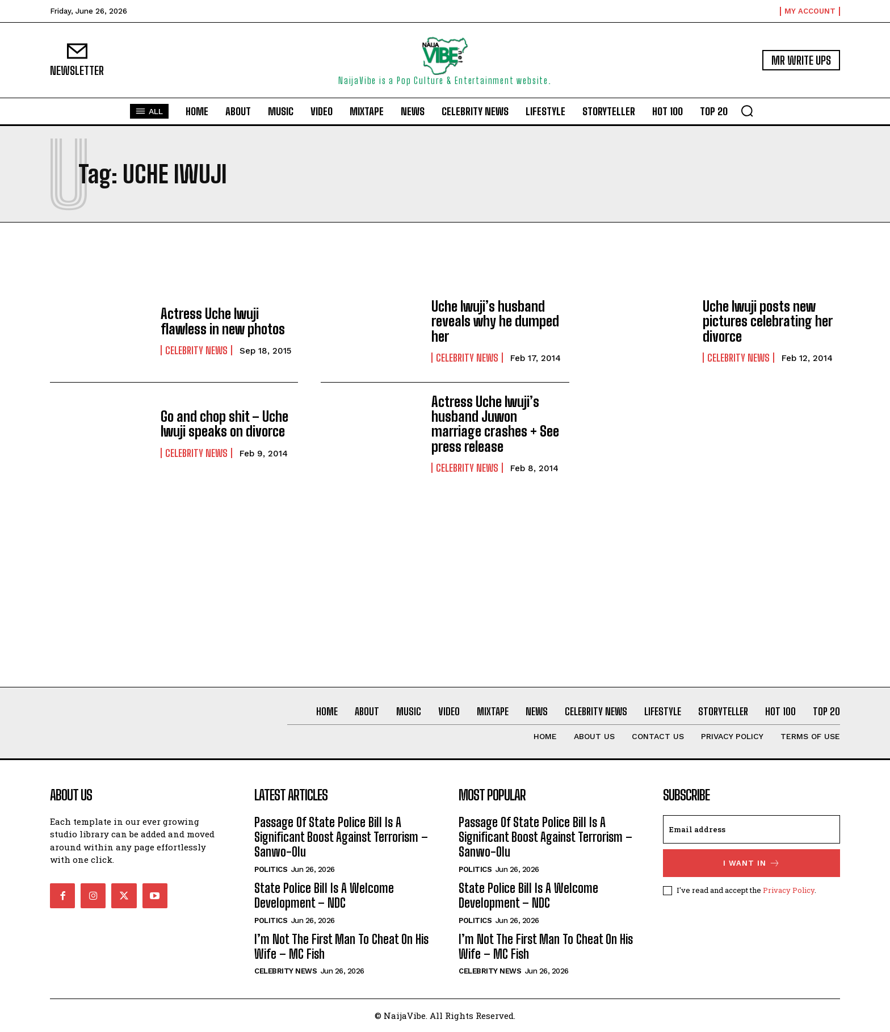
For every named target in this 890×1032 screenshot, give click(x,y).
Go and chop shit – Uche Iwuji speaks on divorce (224, 423)
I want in (751, 863)
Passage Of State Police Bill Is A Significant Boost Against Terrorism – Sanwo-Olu (341, 837)
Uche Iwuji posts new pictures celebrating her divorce (768, 321)
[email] (751, 829)
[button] (747, 110)
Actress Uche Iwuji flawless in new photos (223, 321)
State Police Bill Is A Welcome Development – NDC (324, 895)
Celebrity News (196, 350)
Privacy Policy (789, 889)
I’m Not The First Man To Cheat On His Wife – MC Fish (341, 947)
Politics (270, 869)
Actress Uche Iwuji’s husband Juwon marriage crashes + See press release (495, 424)
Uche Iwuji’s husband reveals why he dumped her (495, 321)
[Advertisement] (445, 602)
